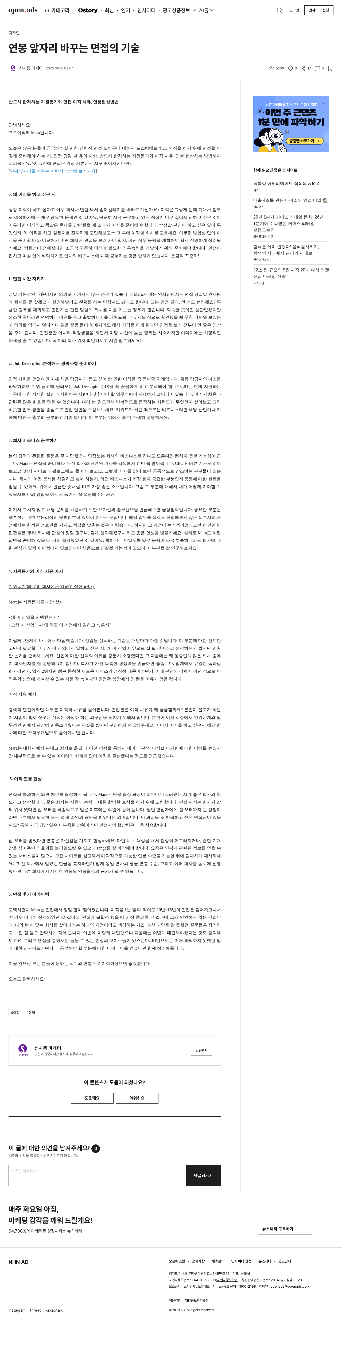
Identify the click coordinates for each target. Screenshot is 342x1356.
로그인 (294, 10)
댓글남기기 (203, 1175)
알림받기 (201, 1051)
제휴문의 (218, 1261)
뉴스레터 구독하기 (285, 1229)
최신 (109, 10)
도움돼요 (92, 1098)
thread (35, 1310)
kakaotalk (54, 1310)
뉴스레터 (264, 1261)
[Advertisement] (291, 370)
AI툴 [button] (203, 10)
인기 (125, 10)
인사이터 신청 (319, 10)
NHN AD (19, 1262)
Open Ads (23, 10)
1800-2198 (247, 1286)
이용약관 (175, 1301)
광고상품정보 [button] (176, 10)
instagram (17, 1310)
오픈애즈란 (177, 1261)
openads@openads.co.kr (290, 1286)
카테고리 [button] (56, 10)
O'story (88, 10)
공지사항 (198, 1261)
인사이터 (146, 10)
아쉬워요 (137, 1098)
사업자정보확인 (227, 1280)
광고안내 (284, 1261)
